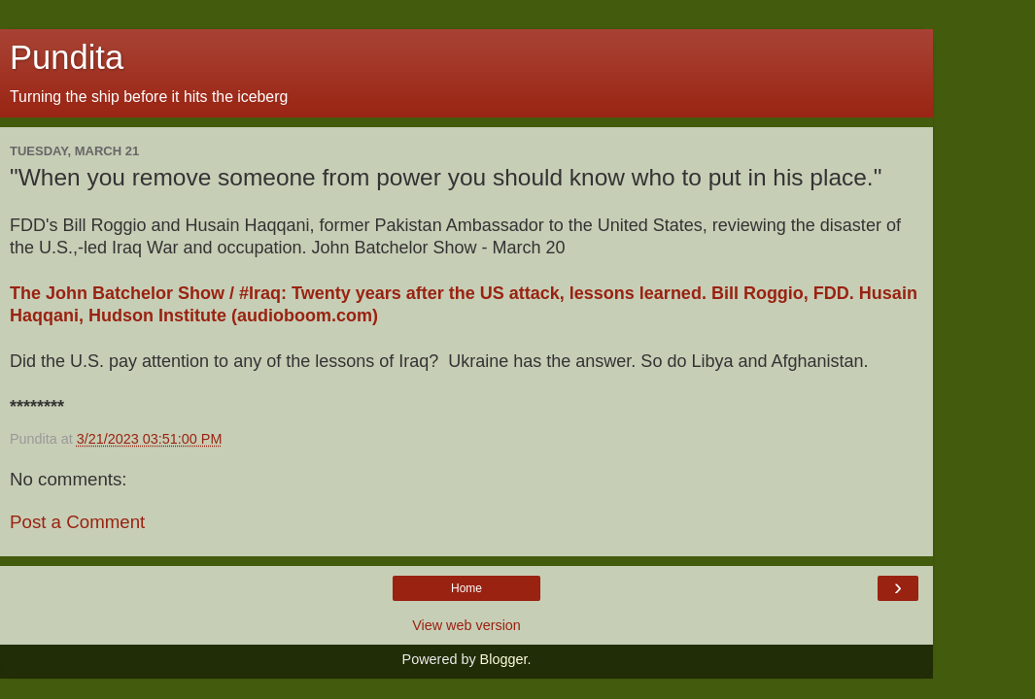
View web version (466, 625)
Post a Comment (77, 522)
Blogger (504, 659)
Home (466, 588)
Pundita (66, 57)
